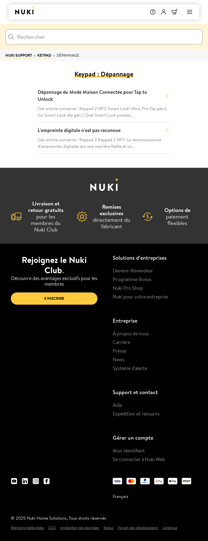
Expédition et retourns (136, 413)
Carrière (121, 342)
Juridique (169, 528)
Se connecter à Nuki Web (139, 459)
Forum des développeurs (138, 528)
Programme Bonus (132, 279)
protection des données (79, 528)
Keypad (44, 55)
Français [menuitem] (120, 496)
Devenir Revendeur (133, 270)
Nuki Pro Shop (128, 287)
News (118, 359)
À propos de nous (131, 333)
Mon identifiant (129, 450)
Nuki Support (18, 55)
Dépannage (68, 55)
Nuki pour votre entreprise (140, 296)
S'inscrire (54, 298)
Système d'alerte (130, 368)
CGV (52, 528)
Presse (119, 350)
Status (108, 528)
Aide (117, 404)
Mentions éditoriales (27, 528)
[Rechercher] (104, 36)
